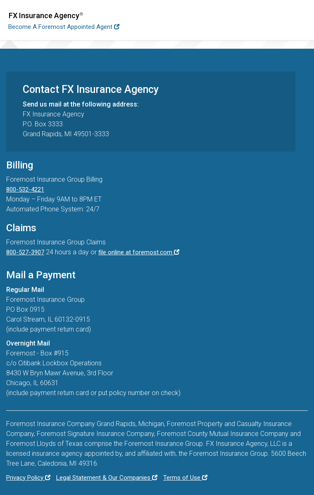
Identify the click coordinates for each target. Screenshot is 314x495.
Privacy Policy (28, 477)
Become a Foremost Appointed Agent (63, 27)
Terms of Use (185, 477)
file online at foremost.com (138, 252)
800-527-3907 (25, 252)
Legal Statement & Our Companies (106, 477)
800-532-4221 (25, 189)
